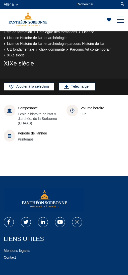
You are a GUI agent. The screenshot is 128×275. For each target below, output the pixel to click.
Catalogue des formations (57, 32)
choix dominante (52, 49)
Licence (88, 32)
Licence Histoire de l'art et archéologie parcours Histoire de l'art (56, 44)
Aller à (11, 4)
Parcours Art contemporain (90, 49)
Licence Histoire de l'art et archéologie (37, 38)
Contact (10, 257)
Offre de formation (18, 32)
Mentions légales (17, 251)
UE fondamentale (20, 49)
